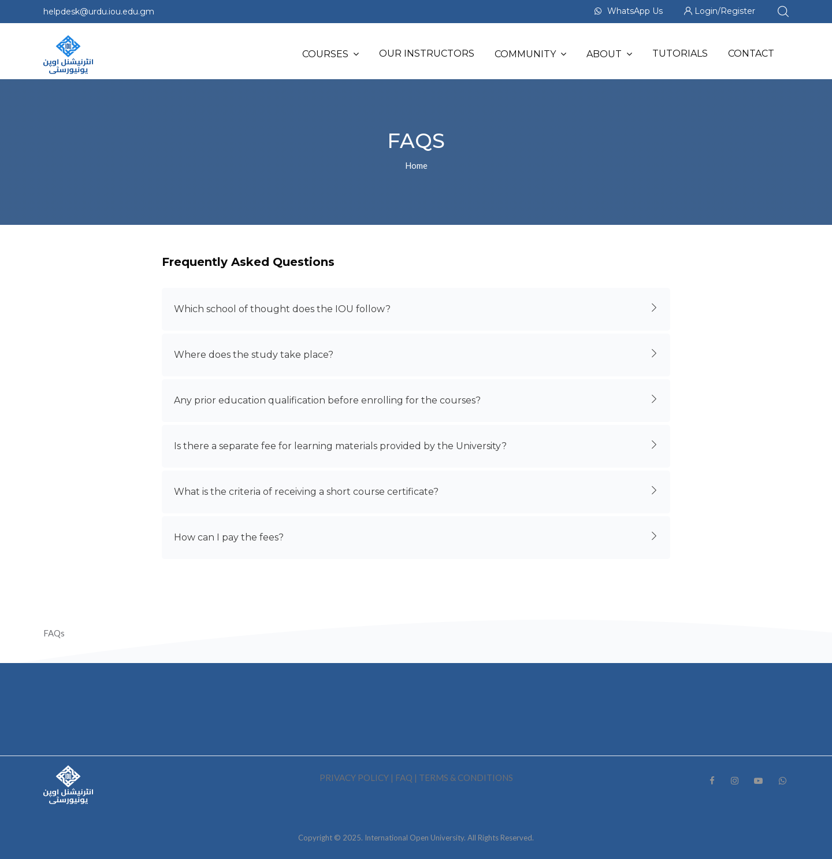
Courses (330, 54)
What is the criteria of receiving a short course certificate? (416, 490)
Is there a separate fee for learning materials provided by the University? (416, 445)
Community (530, 54)
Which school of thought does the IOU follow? (416, 308)
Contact (751, 53)
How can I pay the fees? (416, 536)
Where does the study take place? (416, 353)
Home (416, 165)
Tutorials (680, 53)
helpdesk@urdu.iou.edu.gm (98, 11)
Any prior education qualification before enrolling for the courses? (416, 399)
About (609, 54)
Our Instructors (426, 53)
